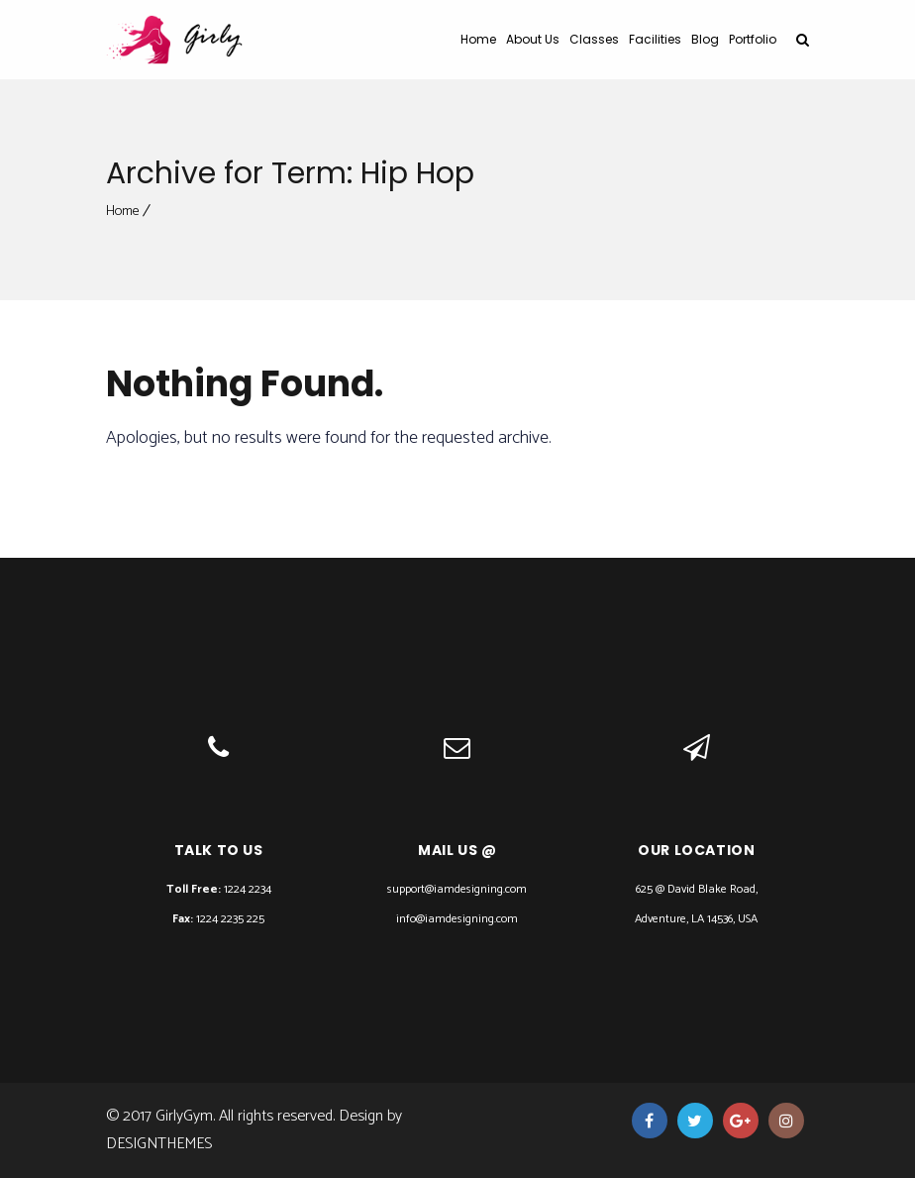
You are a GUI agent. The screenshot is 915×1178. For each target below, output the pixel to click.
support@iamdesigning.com (457, 889)
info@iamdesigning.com (457, 919)
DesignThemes (159, 1143)
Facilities (655, 39)
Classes (594, 39)
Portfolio (752, 39)
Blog (705, 39)
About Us (532, 39)
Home (478, 39)
